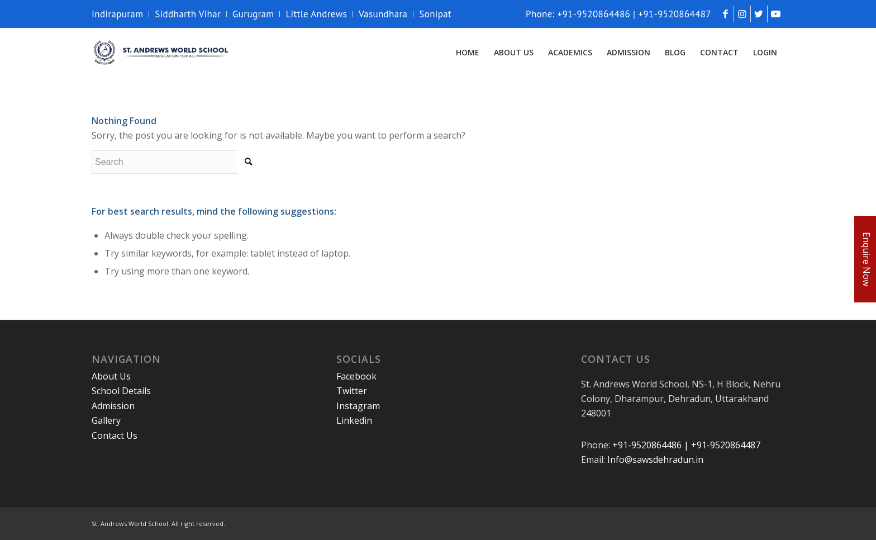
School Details (121, 391)
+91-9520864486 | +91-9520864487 (686, 445)
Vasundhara (383, 14)
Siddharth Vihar (188, 14)
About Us (111, 376)
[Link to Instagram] (742, 14)
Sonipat (435, 14)
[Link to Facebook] (725, 14)
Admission (113, 406)
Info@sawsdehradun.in (655, 459)
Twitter (351, 391)
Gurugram (253, 14)
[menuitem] (120, 14)
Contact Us (114, 435)
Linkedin (354, 420)
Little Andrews (316, 14)
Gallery (106, 420)
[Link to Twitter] (759, 14)
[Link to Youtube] (776, 14)
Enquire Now (866, 259)
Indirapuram (117, 14)
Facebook (356, 376)
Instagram (358, 406)
